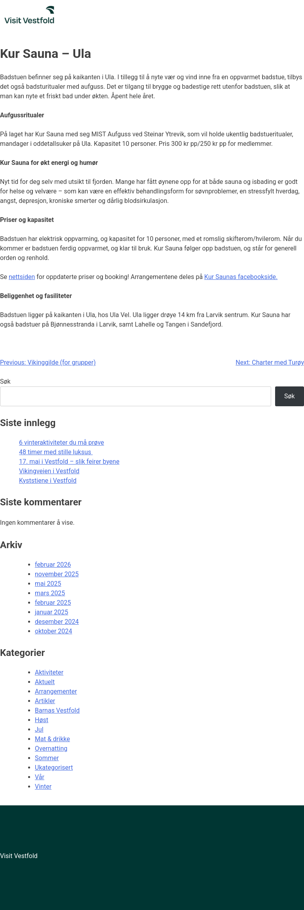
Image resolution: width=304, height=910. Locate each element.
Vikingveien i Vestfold (49, 471)
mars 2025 (50, 593)
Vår (39, 777)
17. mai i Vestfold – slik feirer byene (69, 461)
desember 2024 (57, 621)
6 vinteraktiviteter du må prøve (61, 442)
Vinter (43, 786)
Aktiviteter (49, 672)
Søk (5, 381)
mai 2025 (48, 583)
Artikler (45, 701)
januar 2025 (51, 612)
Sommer (47, 758)
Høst (41, 720)
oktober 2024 (53, 631)
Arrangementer (56, 691)
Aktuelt (45, 682)
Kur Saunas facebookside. (240, 277)
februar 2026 (53, 564)
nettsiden (22, 277)
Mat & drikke (52, 739)
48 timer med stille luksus (56, 452)
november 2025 (57, 574)
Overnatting (51, 748)
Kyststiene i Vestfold (47, 480)
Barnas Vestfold (57, 710)
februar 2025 (53, 602)
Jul (39, 729)
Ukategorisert (54, 767)
